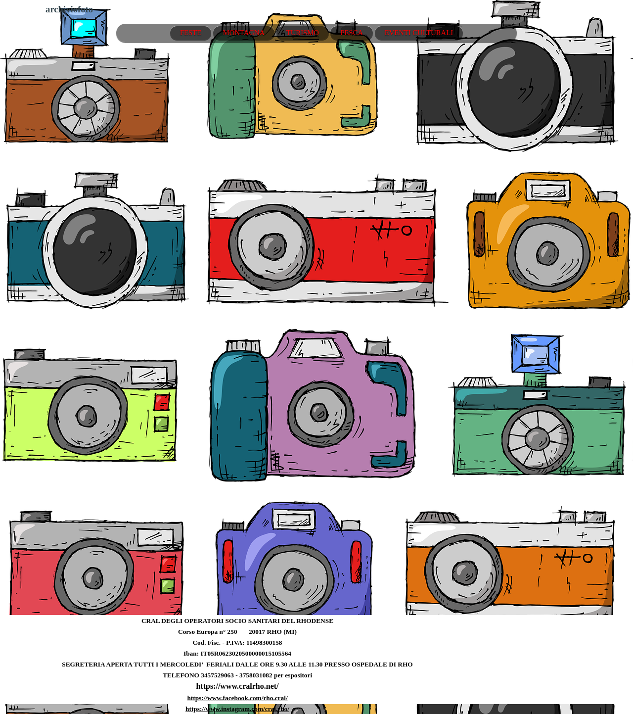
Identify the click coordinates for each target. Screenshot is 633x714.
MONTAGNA (244, 33)
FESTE (190, 33)
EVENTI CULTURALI (419, 33)
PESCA (351, 33)
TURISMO (302, 33)
